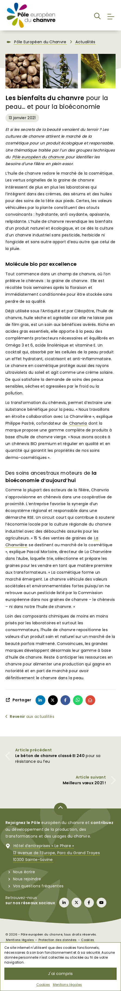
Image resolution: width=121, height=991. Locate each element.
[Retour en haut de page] (60, 812)
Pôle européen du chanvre (38, 160)
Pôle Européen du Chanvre (40, 45)
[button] (97, 17)
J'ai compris (60, 973)
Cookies (43, 984)
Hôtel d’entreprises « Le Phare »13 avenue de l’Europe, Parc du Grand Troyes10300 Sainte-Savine (56, 855)
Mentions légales (67, 984)
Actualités (85, 45)
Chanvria (78, 426)
